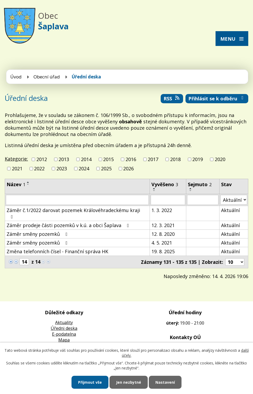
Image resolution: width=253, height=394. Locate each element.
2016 (131, 159)
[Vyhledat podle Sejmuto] (203, 200)
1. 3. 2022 (161, 210)
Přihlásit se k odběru (217, 98)
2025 (106, 168)
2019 (197, 159)
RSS (172, 98)
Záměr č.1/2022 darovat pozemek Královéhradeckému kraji (73, 213)
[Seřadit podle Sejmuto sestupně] (191, 191)
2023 (61, 168)
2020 (220, 159)
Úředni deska (64, 328)
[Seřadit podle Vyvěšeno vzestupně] (154, 188)
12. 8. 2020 (163, 234)
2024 (84, 168)
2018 (175, 159)
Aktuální (230, 210)
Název (16, 184)
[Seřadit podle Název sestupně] (28, 184)
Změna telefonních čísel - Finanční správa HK (57, 251)
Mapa (64, 340)
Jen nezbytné (128, 382)
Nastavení (165, 382)
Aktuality (64, 322)
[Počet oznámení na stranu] (234, 262)
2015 (108, 159)
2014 (86, 159)
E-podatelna (64, 334)
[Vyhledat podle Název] (77, 200)
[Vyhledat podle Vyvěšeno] (168, 200)
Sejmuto (200, 184)
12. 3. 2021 (163, 225)
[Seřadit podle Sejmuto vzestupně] (191, 188)
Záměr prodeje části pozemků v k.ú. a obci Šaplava (69, 225)
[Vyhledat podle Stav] (233, 200)
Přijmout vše (90, 382)
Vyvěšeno (164, 184)
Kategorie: (16, 159)
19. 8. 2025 (163, 251)
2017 (153, 159)
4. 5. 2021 (161, 243)
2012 (41, 159)
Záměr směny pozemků (38, 234)
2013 (64, 159)
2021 (17, 168)
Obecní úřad (47, 77)
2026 (128, 168)
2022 (39, 168)
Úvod (16, 77)
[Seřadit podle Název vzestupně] (28, 182)
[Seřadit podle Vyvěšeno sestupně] (154, 191)
